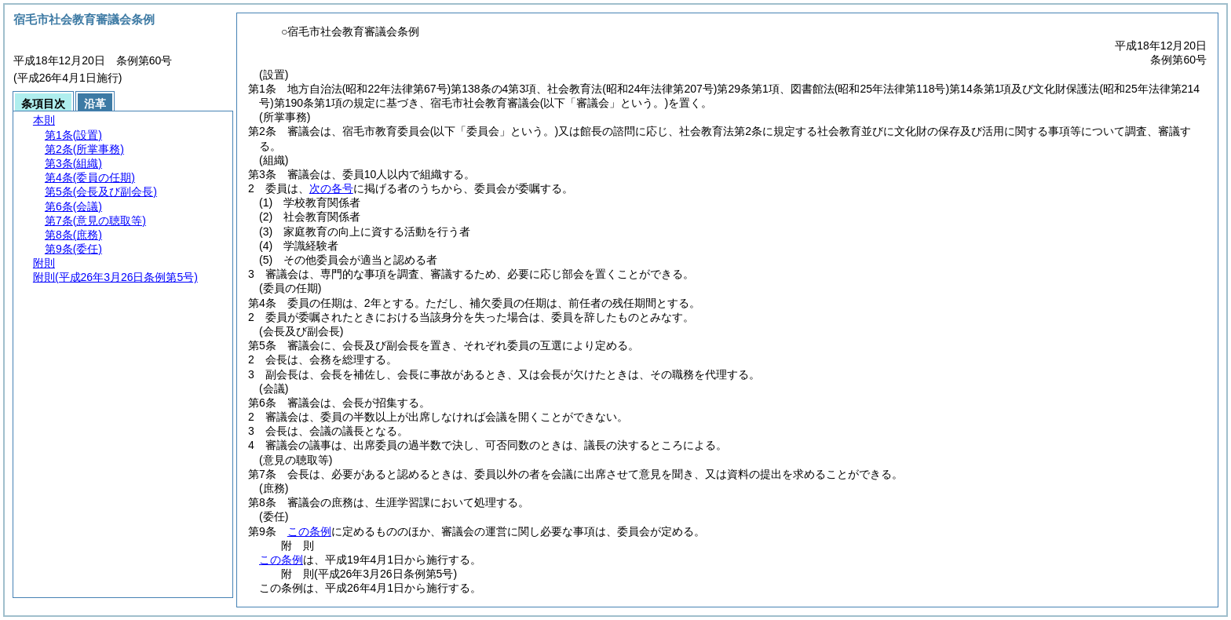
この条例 (309, 531)
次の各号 (331, 188)
